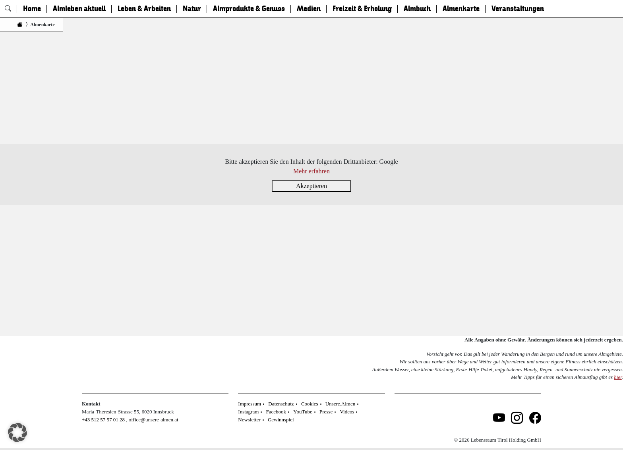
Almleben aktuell (79, 9)
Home (32, 9)
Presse (326, 412)
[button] (17, 432)
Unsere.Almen (340, 404)
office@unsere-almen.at (153, 420)
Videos (347, 412)
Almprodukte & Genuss (249, 9)
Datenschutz (281, 404)
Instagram (248, 412)
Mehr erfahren (311, 171)
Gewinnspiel (281, 420)
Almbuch (417, 9)
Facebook (276, 412)
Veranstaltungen (517, 9)
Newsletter (249, 420)
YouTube (302, 412)
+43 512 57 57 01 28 (103, 420)
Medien (309, 9)
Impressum (249, 404)
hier (618, 377)
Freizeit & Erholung (362, 9)
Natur (192, 9)
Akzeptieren (311, 185)
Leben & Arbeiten (144, 9)
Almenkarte (461, 9)
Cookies (309, 404)
